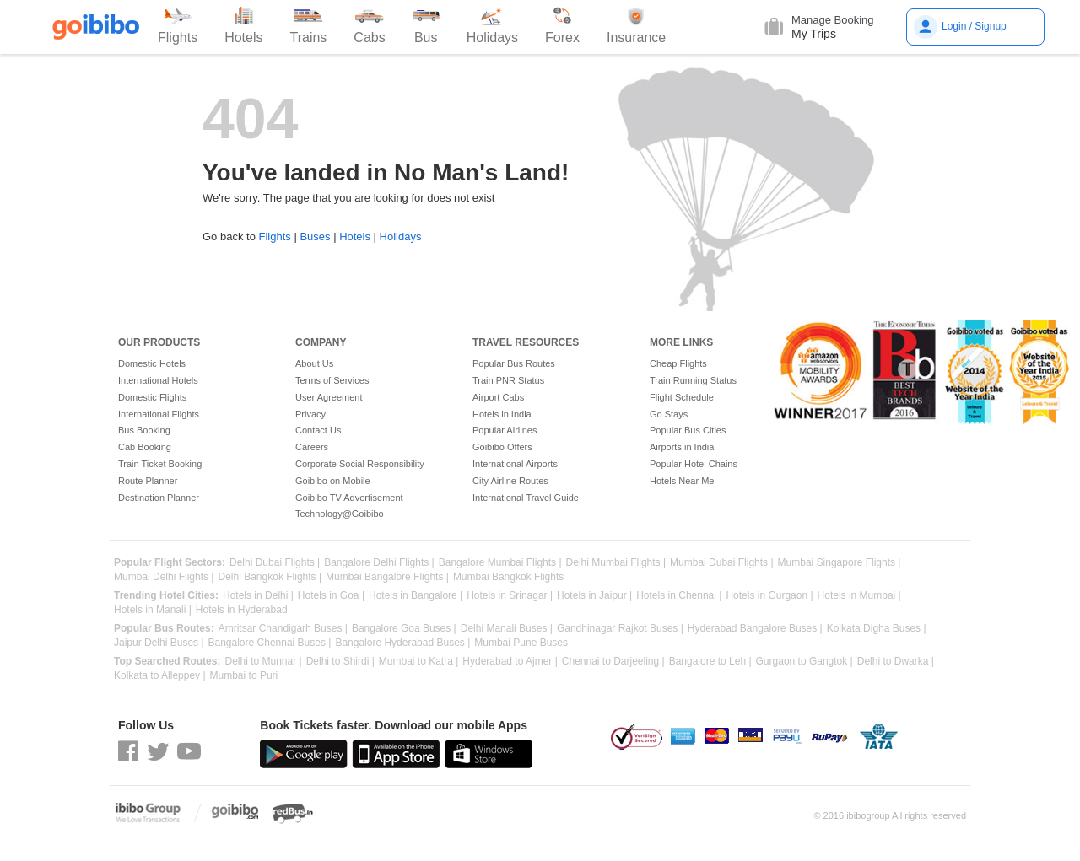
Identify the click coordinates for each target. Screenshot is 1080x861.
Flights (274, 236)
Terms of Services (332, 380)
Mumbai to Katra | (419, 661)
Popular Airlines (504, 430)
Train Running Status (693, 380)
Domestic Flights (152, 397)
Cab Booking (144, 447)
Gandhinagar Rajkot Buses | (620, 628)
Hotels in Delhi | (258, 595)
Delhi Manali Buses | (507, 628)
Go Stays (669, 414)
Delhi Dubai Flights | (275, 562)
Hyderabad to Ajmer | (510, 661)
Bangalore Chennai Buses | (270, 643)
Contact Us (318, 430)
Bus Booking (144, 430)
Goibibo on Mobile (332, 481)
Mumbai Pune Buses (521, 643)
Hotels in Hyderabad (242, 610)
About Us (314, 363)
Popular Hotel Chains (693, 464)
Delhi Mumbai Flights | (616, 562)
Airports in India (682, 447)
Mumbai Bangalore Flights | (387, 577)
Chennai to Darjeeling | (613, 661)
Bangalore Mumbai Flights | (500, 562)
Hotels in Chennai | (678, 595)
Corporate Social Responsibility (359, 464)
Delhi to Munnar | (262, 661)
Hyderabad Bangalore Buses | (755, 628)
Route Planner (147, 481)
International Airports (515, 464)
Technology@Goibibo (339, 514)
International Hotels (158, 380)
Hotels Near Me (682, 481)
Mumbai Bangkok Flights (508, 577)
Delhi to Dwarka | (895, 661)
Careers (311, 447)
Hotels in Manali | (153, 610)
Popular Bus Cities (688, 430)
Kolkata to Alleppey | (160, 675)
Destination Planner (158, 497)
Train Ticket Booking (160, 464)
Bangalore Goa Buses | (404, 628)
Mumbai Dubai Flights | (722, 562)
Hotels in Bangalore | (415, 595)
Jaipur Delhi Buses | (159, 643)
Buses (315, 236)
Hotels (354, 236)
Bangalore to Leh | (710, 661)
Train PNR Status (508, 380)
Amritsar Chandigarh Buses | (283, 628)
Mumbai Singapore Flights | (839, 562)
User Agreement (328, 397)
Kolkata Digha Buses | (876, 628)
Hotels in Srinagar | (510, 595)
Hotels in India (502, 414)
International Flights (158, 414)
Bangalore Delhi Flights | (379, 562)
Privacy (310, 414)
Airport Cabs (498, 397)
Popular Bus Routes (513, 363)
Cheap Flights (678, 363)
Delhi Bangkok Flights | (270, 577)
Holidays (401, 236)
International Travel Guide (525, 497)
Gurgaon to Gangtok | (804, 661)
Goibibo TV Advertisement (349, 497)
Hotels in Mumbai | (859, 595)
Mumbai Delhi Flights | (164, 577)
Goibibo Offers (502, 447)
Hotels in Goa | (331, 595)
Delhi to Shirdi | (340, 661)
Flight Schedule (682, 397)
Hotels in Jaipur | (594, 595)
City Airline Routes (510, 481)
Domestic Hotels (152, 363)
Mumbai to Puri (244, 675)
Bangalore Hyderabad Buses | (402, 643)
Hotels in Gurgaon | (769, 595)
